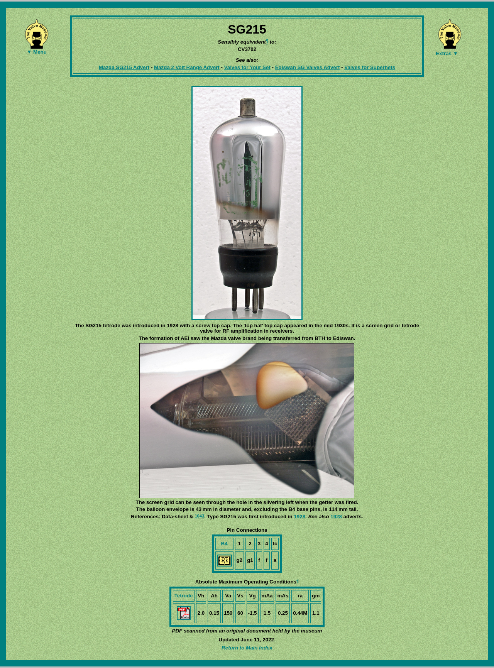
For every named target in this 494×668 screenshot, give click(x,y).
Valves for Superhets (369, 67)
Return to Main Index (247, 648)
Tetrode (183, 596)
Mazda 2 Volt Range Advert (187, 67)
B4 (224, 543)
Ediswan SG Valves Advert (307, 67)
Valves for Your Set (247, 67)
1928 (299, 516)
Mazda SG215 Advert (124, 67)
